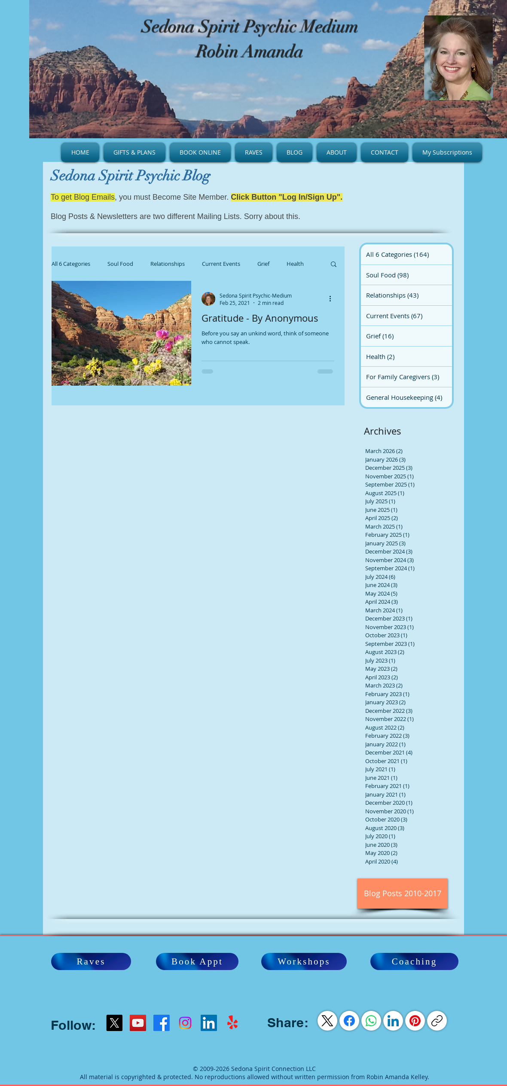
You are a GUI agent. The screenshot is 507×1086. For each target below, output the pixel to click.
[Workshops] (304, 961)
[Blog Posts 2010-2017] (402, 894)
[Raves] (91, 961)
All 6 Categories (71, 264)
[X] (114, 1023)
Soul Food (120, 264)
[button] (334, 264)
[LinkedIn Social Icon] (209, 1023)
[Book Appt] (197, 961)
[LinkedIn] (393, 1021)
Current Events (221, 264)
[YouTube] (138, 1023)
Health (295, 264)
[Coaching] (414, 961)
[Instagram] (185, 1023)
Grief (263, 264)
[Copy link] (437, 1021)
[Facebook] (161, 1023)
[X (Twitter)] (327, 1021)
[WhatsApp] (371, 1021)
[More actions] (333, 299)
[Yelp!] (232, 1023)
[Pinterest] (415, 1021)
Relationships (167, 264)
